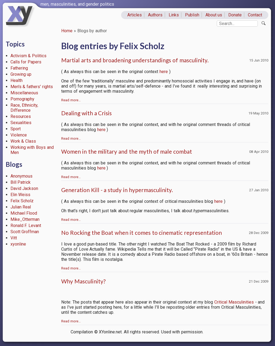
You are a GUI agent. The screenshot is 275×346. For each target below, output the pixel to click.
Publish (192, 14)
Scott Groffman (24, 231)
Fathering (19, 68)
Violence (18, 135)
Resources (20, 116)
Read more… (71, 100)
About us (213, 14)
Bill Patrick (20, 182)
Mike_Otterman (24, 219)
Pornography (22, 99)
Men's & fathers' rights (31, 86)
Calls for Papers (26, 61)
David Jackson (24, 188)
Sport (15, 128)
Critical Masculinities (234, 302)
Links (174, 14)
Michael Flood (23, 213)
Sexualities (20, 122)
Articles (134, 14)
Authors (155, 14)
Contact (255, 14)
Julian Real (20, 207)
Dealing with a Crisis (86, 113)
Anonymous (21, 176)
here (164, 71)
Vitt (13, 237)
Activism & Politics (28, 55)
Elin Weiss (20, 194)
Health (16, 80)
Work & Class (23, 141)
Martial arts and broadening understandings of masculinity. (135, 60)
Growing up (21, 74)
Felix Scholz (22, 200)
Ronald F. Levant (25, 225)
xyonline (18, 244)
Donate (235, 14)
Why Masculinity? (83, 281)
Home (67, 30)
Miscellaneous (24, 92)
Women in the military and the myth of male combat (126, 151)
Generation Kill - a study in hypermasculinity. (117, 189)
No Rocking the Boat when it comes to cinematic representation (141, 232)
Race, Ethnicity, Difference (24, 108)
